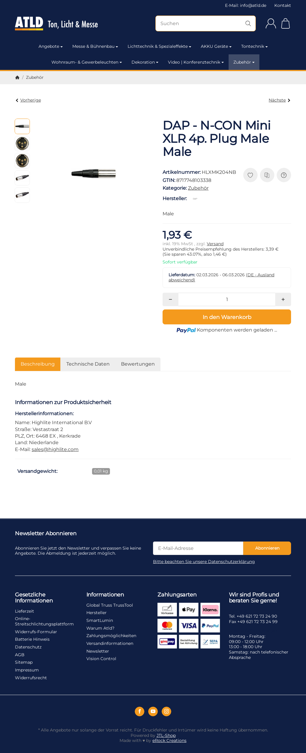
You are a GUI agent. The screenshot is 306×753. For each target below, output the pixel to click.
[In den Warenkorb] (227, 316)
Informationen (105, 595)
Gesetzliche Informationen (34, 598)
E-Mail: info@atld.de (245, 5)
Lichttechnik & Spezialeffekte (159, 46)
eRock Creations (169, 740)
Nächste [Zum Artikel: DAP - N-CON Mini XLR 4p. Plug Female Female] (279, 100)
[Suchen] (205, 23)
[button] (22, 126)
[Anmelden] (270, 23)
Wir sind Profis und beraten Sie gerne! (254, 598)
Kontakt (282, 5)
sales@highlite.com (55, 449)
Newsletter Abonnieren (45, 534)
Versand (215, 243)
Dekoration (144, 62)
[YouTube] (153, 711)
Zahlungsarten (176, 595)
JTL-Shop (166, 735)
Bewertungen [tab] (138, 364)
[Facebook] (139, 711)
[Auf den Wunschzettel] (250, 175)
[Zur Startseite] (56, 24)
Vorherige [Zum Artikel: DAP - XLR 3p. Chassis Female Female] (28, 100)
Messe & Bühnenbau (95, 46)
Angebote (51, 46)
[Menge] (227, 299)
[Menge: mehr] (283, 299)
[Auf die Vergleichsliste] (267, 175)
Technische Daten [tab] (88, 364)
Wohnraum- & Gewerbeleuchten (86, 62)
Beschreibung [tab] (38, 364)
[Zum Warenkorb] (285, 23)
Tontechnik (254, 46)
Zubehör (244, 62)
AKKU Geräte (216, 46)
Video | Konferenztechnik (196, 62)
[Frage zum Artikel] (284, 175)
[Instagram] (166, 711)
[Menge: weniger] (170, 299)
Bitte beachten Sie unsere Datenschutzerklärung (204, 561)
